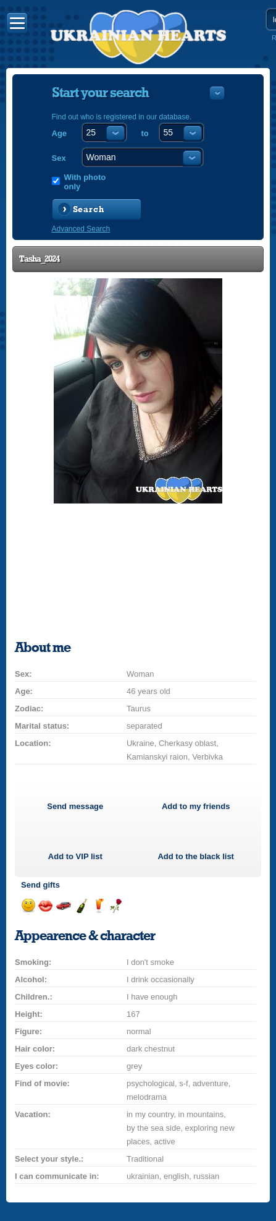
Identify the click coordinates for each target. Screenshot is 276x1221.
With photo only (85, 182)
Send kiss (45, 906)
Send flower (116, 906)
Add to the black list (195, 856)
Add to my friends (196, 806)
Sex (59, 158)
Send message (75, 806)
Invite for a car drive (63, 906)
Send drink (98, 906)
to (145, 133)
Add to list (75, 856)
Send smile (28, 906)
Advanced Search (81, 229)
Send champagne (81, 906)
